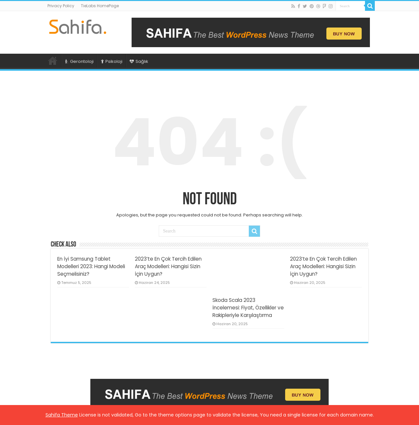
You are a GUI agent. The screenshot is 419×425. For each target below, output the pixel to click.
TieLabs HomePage (100, 6)
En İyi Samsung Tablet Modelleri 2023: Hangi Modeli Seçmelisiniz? (91, 266)
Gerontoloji (79, 61)
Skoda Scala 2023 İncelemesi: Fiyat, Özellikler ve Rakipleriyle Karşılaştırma (248, 308)
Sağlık (139, 61)
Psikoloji (111, 61)
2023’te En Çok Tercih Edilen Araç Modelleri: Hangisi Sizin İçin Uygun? (168, 266)
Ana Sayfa (52, 60)
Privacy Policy (60, 6)
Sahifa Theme (62, 415)
